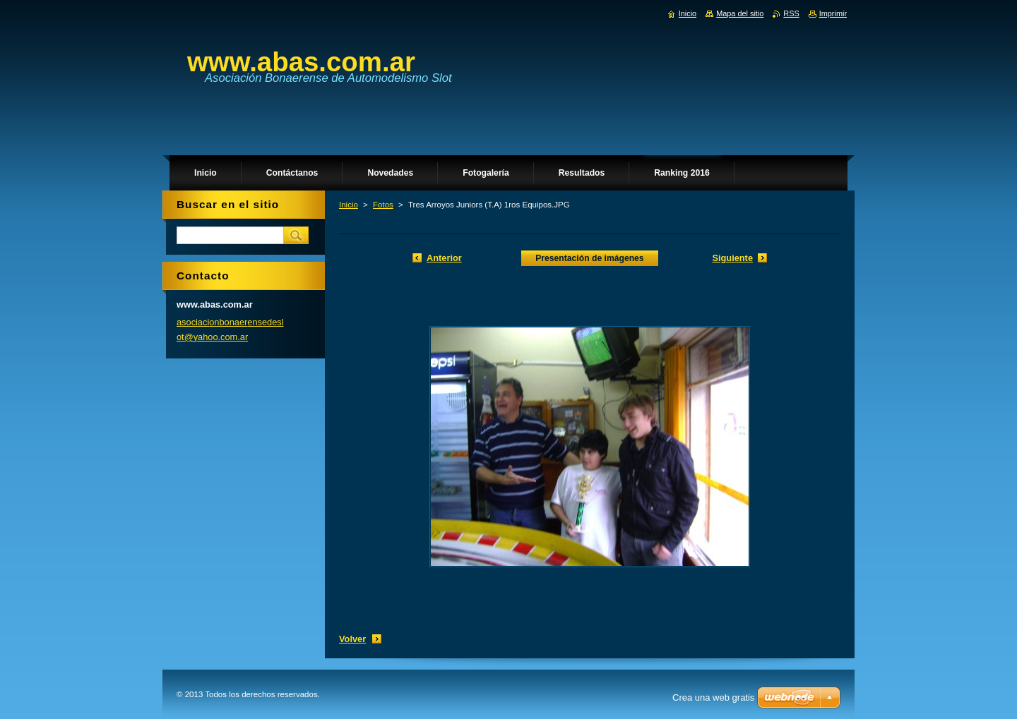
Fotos (383, 204)
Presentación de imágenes (589, 258)
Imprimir (833, 13)
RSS (791, 13)
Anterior (444, 258)
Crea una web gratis (713, 697)
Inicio (348, 204)
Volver (352, 639)
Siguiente (732, 258)
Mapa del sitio (739, 13)
